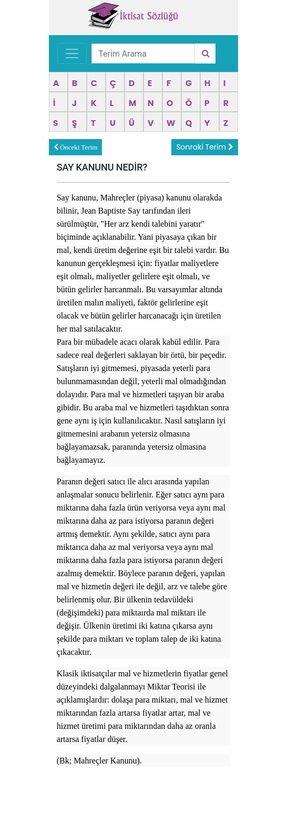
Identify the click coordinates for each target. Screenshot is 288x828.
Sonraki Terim (204, 147)
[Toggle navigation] (72, 53)
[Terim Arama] (143, 53)
